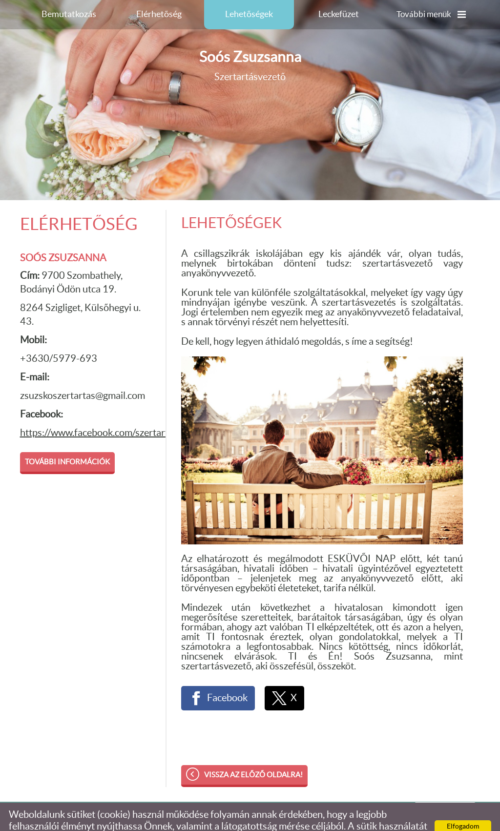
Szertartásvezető (250, 45)
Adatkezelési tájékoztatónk (319, 819)
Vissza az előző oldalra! (253, 755)
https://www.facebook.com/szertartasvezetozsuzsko (129, 413)
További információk (67, 442)
